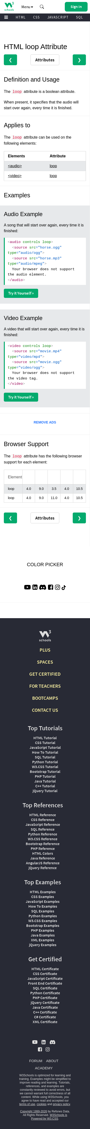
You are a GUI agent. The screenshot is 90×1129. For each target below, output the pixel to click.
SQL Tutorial (45, 757)
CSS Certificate (45, 973)
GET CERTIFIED (45, 674)
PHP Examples (42, 930)
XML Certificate (45, 1021)
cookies (42, 1104)
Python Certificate (45, 992)
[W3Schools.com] (45, 638)
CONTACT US (45, 710)
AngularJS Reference (43, 862)
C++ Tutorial (45, 785)
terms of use (27, 1104)
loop (53, 166)
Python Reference (42, 834)
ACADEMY (44, 1068)
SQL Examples (42, 911)
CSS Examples (42, 896)
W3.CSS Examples (42, 920)
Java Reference (42, 858)
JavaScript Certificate (45, 978)
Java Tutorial (45, 781)
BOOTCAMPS (45, 698)
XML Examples (42, 939)
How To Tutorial (45, 752)
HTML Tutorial (45, 737)
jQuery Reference (43, 867)
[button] (42, 6)
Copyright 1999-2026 (33, 1111)
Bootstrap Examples (42, 925)
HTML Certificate (45, 968)
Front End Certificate (45, 983)
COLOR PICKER (45, 564)
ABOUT (52, 1061)
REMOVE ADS (45, 422)
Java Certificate (45, 1007)
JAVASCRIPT (58, 17)
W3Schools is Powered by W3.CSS (49, 1116)
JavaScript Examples (43, 901)
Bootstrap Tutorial (45, 771)
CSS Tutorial (45, 742)
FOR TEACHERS (45, 686)
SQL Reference (42, 829)
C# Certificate (45, 1016)
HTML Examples (43, 891)
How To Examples (42, 906)
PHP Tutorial (45, 776)
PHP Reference (43, 848)
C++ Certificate (45, 1012)
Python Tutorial (45, 761)
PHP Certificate (45, 997)
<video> (15, 176)
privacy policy (61, 1104)
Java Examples (43, 935)
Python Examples (43, 915)
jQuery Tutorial (45, 790)
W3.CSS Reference (42, 838)
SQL (79, 17)
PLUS (45, 650)
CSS (36, 17)
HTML (21, 17)
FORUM (35, 1061)
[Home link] (9, 6)
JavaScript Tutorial (45, 747)
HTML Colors (42, 853)
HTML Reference (42, 814)
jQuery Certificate (45, 1002)
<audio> (15, 166)
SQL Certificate (45, 988)
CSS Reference (42, 819)
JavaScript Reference (42, 824)
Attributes (44, 60)
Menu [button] (27, 6)
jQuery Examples (42, 944)
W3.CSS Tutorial (45, 766)
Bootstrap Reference (43, 843)
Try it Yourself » (21, 293)
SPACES (45, 662)
